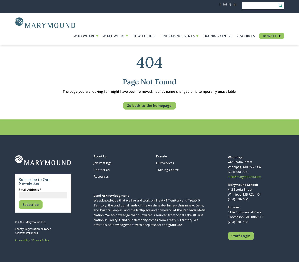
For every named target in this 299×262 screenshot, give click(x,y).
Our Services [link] (165, 163)
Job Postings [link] (103, 163)
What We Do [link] (114, 36)
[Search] (263, 5)
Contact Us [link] (102, 170)
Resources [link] (245, 36)
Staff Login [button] (240, 236)
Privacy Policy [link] (40, 240)
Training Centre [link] (217, 36)
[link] (45, 27)
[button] (220, 4)
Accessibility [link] (23, 240)
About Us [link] (100, 156)
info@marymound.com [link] (244, 177)
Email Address (30, 190)
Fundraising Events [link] (177, 36)
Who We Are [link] (84, 36)
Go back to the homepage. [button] (149, 105)
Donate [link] (270, 36)
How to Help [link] (144, 36)
